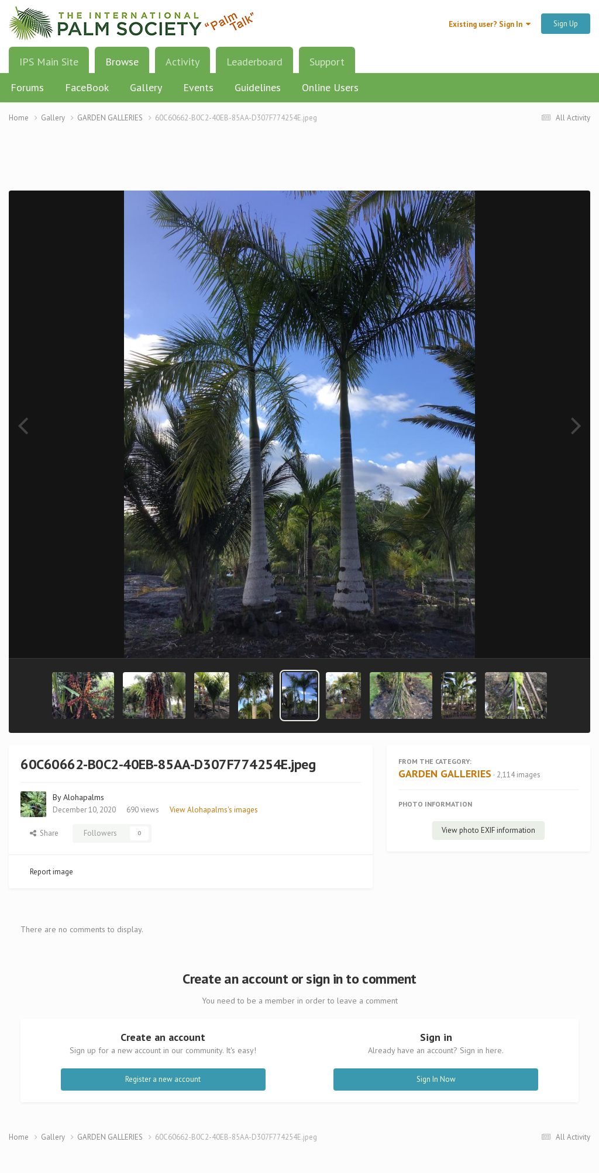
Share (44, 833)
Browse (122, 66)
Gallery (146, 87)
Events (198, 87)
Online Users (330, 87)
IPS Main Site (48, 61)
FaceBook (87, 87)
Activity (182, 61)
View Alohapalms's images (214, 810)
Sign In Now (436, 1079)
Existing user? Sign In (490, 24)
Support (327, 61)
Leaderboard (254, 61)
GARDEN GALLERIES (444, 773)
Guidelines (258, 87)
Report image (51, 872)
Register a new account (163, 1079)
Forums (27, 87)
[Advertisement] (299, 164)
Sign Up (565, 24)
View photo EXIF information (488, 830)
